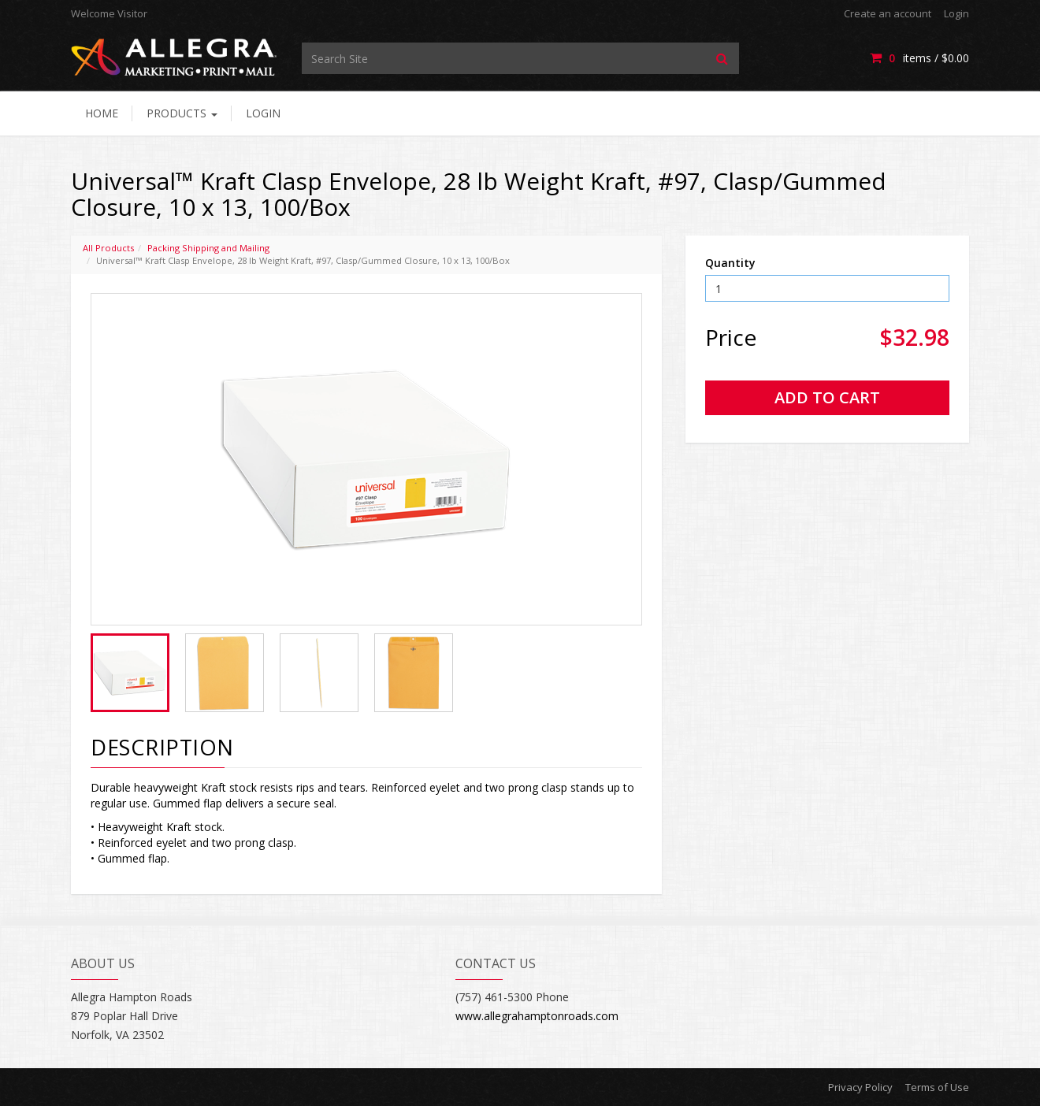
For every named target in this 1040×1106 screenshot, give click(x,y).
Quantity (730, 262)
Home (101, 113)
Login (956, 13)
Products (182, 113)
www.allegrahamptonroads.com (536, 1015)
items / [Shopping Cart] (919, 57)
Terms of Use (937, 1087)
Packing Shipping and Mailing (208, 248)
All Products (108, 248)
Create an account (887, 13)
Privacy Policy (860, 1087)
